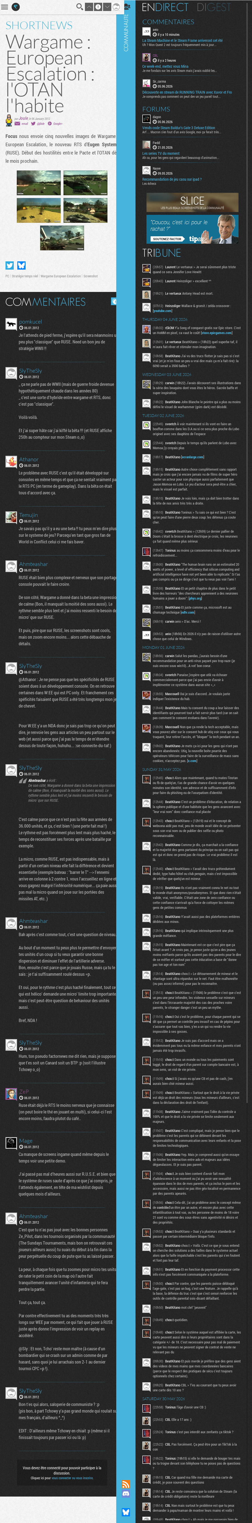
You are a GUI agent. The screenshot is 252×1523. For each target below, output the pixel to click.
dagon (161, 116)
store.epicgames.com (172, 337)
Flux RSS (130, 1484)
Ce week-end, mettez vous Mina (169, 66)
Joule (23, 118)
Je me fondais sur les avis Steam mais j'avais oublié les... (183, 70)
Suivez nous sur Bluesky (130, 1512)
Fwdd (160, 142)
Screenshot (91, 276)
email (25, 123)
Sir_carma (163, 81)
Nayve (160, 168)
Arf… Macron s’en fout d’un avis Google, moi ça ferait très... (185, 131)
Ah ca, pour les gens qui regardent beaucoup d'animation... (184, 157)
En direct (169, 7)
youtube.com (166, 310)
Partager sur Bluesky (21, 265)
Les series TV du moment (164, 153)
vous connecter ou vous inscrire (69, 1504)
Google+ (57, 123)
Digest (218, 7)
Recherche (76, 7)
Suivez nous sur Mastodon (130, 1503)
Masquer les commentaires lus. (111, 301)
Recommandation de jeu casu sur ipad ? (176, 179)
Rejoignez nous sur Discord (130, 1493)
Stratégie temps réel (25, 276)
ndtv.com (191, 621)
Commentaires (172, 21)
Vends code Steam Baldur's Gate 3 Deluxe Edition (182, 127)
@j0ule (41, 123)
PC (7, 276)
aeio (159, 29)
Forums (160, 108)
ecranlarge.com (196, 461)
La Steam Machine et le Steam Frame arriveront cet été (186, 40)
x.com (203, 775)
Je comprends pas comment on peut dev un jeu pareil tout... (185, 96)
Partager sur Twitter (9, 265)
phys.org (212, 607)
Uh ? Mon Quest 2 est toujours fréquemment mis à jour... (183, 44)
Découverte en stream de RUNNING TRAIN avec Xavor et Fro (191, 92)
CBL (159, 55)
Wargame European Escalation (61, 276)
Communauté (130, 734)
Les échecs (153, 183)
